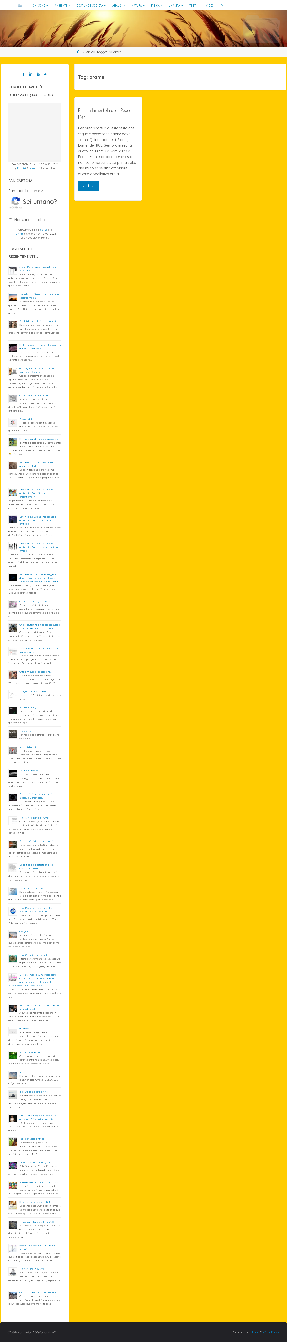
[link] (222, 5)
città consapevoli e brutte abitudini (37, 1292)
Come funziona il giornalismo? (35, 601)
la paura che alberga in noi (33, 1091)
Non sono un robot (30, 220)
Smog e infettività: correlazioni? (36, 841)
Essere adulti (26, 419)
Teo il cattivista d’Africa (31, 1138)
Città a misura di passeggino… (35, 671)
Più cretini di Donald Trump (34, 817)
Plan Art (21, 168)
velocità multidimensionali (33, 955)
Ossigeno (24, 931)
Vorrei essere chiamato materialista (38, 1182)
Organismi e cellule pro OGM (34, 1201)
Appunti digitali (27, 747)
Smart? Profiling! (28, 707)
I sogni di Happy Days (31, 888)
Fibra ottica (25, 730)
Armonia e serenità (29, 1052)
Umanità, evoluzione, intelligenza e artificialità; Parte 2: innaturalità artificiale (37, 520)
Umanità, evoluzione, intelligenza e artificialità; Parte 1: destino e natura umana (38, 547)
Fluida (254, 1332)
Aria (21, 1072)
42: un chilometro (28, 770)
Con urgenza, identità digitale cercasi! (39, 438)
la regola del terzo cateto (32, 691)
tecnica (33, 168)
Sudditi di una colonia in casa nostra (38, 321)
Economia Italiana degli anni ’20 (36, 1221)
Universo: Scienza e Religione (34, 1162)
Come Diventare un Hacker (33, 395)
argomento (25, 1028)
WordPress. (271, 1332)
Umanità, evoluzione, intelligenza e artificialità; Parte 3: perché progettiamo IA (37, 493)
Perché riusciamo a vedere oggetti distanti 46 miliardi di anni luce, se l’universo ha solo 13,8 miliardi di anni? (39, 578)
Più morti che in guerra (31, 1268)
